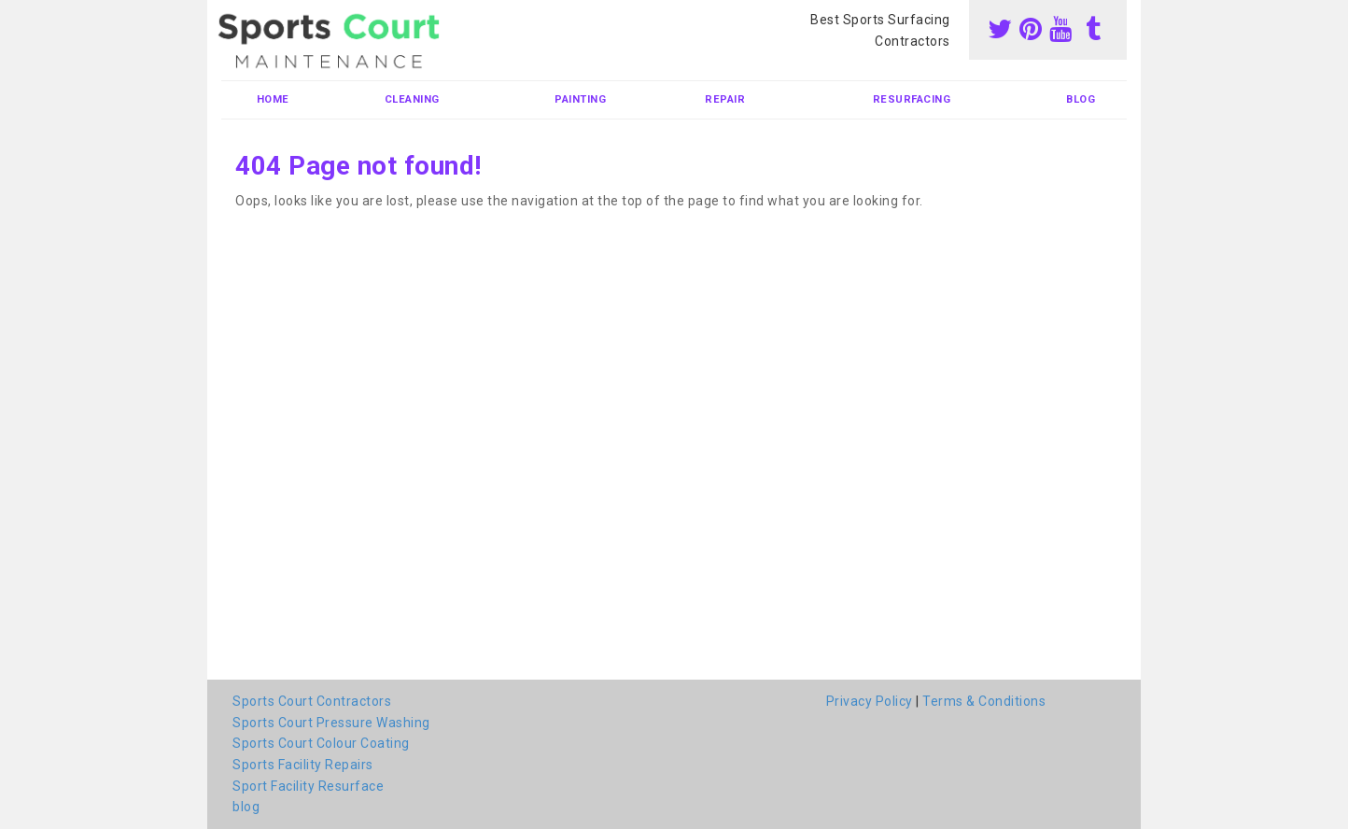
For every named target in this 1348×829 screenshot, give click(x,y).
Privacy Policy (869, 701)
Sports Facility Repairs (302, 764)
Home (273, 99)
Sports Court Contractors (311, 701)
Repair (725, 99)
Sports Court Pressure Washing (331, 722)
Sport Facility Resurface (308, 786)
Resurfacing (912, 99)
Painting (580, 99)
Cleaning (412, 99)
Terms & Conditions (984, 701)
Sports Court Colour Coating (321, 743)
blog (1080, 99)
